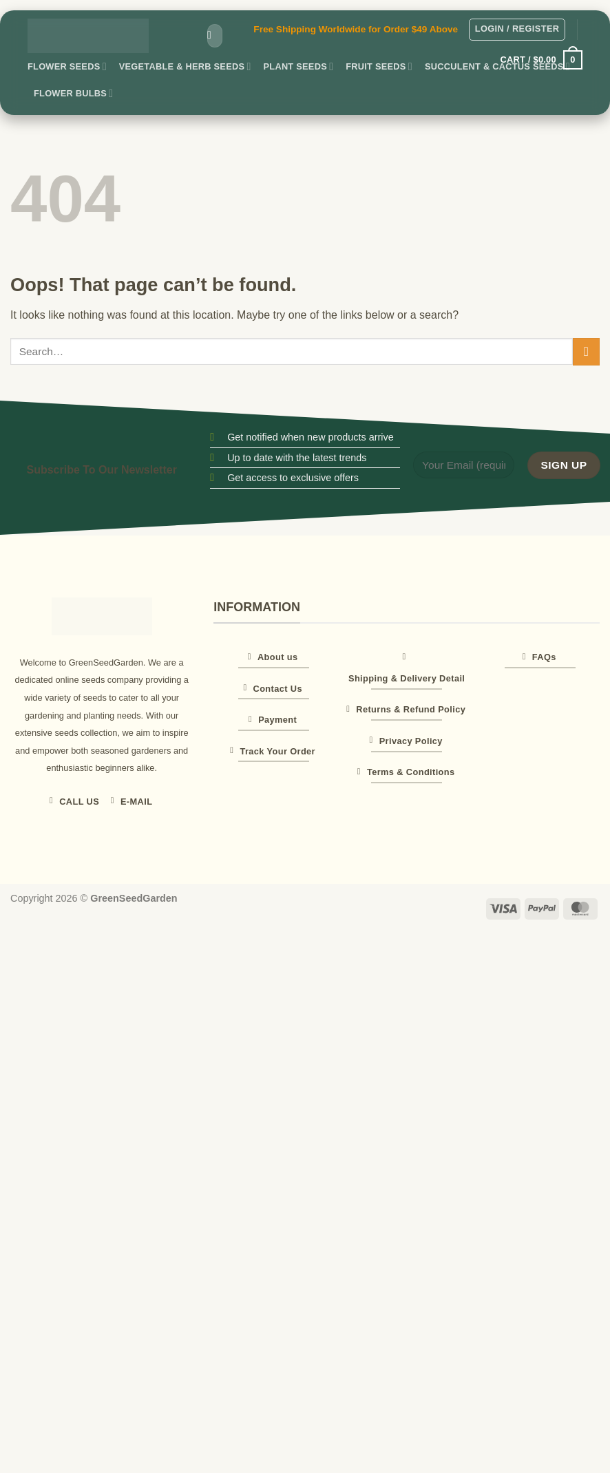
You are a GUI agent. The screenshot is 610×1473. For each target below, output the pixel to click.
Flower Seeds (67, 66)
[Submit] (209, 35)
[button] (517, 30)
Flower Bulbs (73, 93)
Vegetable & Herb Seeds (185, 66)
